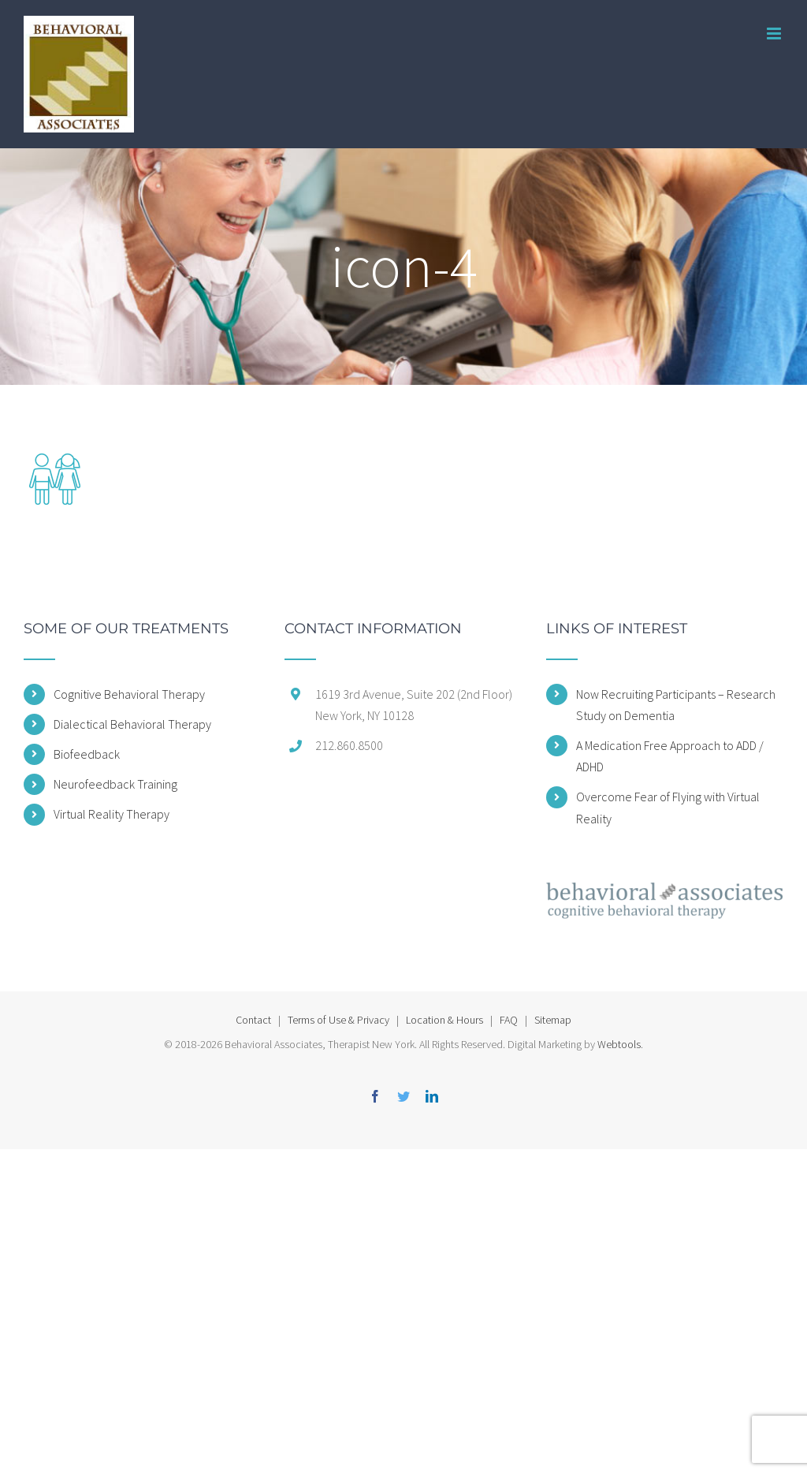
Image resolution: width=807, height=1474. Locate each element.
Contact (253, 1020)
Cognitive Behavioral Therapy (129, 694)
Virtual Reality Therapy (111, 814)
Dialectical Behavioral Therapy (132, 724)
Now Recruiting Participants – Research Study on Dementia (675, 704)
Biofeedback (87, 754)
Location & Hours (444, 1020)
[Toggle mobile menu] (775, 33)
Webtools (619, 1044)
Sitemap (552, 1020)
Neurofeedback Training (115, 784)
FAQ (509, 1020)
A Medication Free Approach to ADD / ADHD (670, 755)
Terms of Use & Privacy (338, 1020)
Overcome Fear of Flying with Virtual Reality (668, 807)
